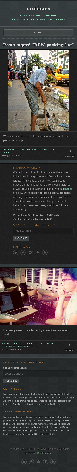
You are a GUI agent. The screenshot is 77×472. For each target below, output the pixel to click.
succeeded (66, 188)
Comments (70, 156)
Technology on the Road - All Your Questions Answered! (28, 345)
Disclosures (44, 453)
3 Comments (70, 152)
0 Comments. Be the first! (70, 346)
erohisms (38, 8)
